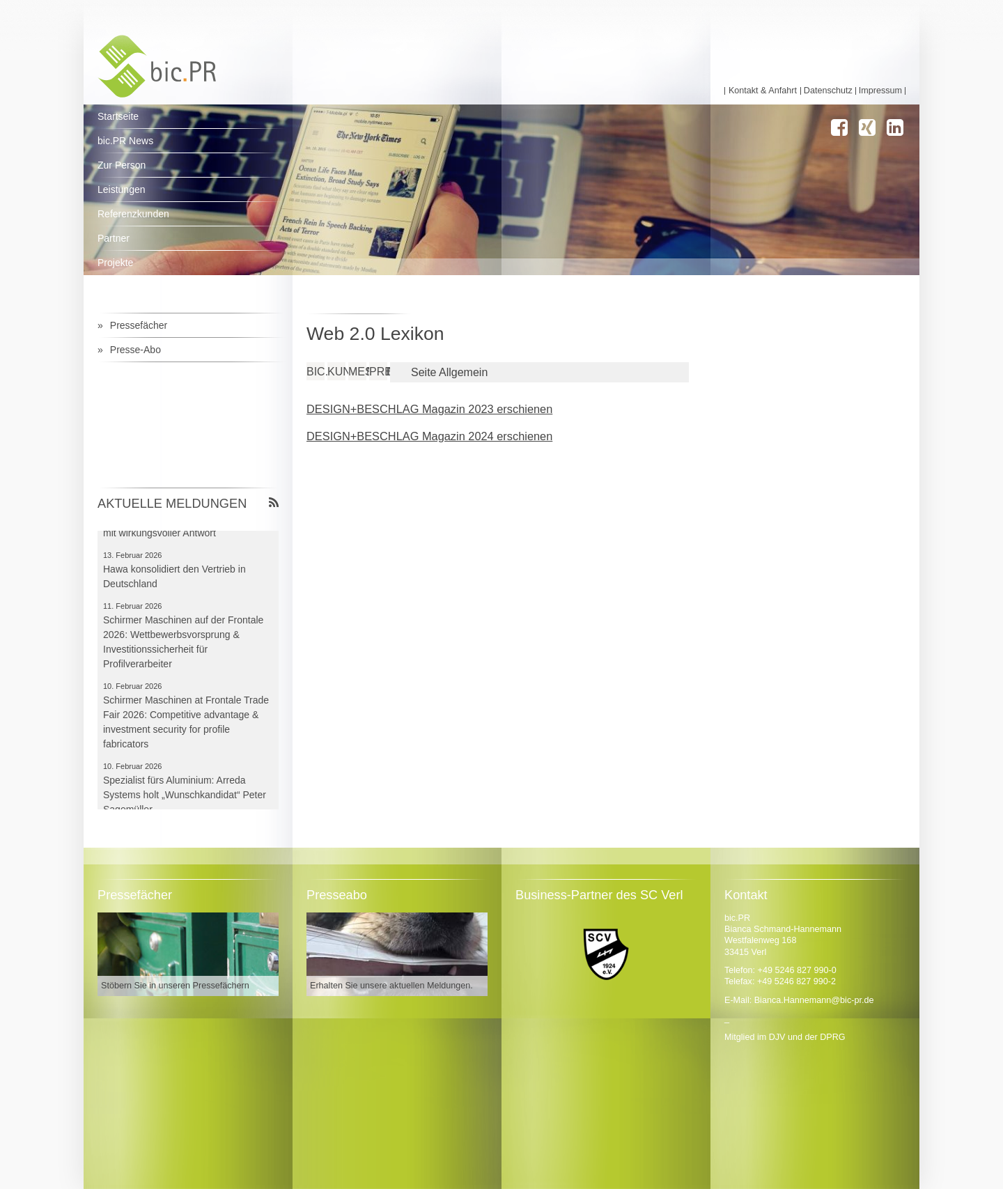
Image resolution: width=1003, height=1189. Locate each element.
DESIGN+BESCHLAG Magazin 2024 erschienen (429, 436)
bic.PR (315, 372)
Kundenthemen (336, 372)
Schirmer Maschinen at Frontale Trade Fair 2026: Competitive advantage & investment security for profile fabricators (186, 724)
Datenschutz (828, 91)
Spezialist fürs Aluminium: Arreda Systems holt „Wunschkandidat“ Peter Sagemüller (184, 797)
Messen (357, 372)
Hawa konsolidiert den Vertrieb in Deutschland (174, 578)
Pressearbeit (378, 372)
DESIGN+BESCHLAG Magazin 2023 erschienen (429, 409)
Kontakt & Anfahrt (763, 91)
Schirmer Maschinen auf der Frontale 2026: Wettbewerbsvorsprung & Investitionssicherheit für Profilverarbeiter (183, 643)
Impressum (880, 91)
